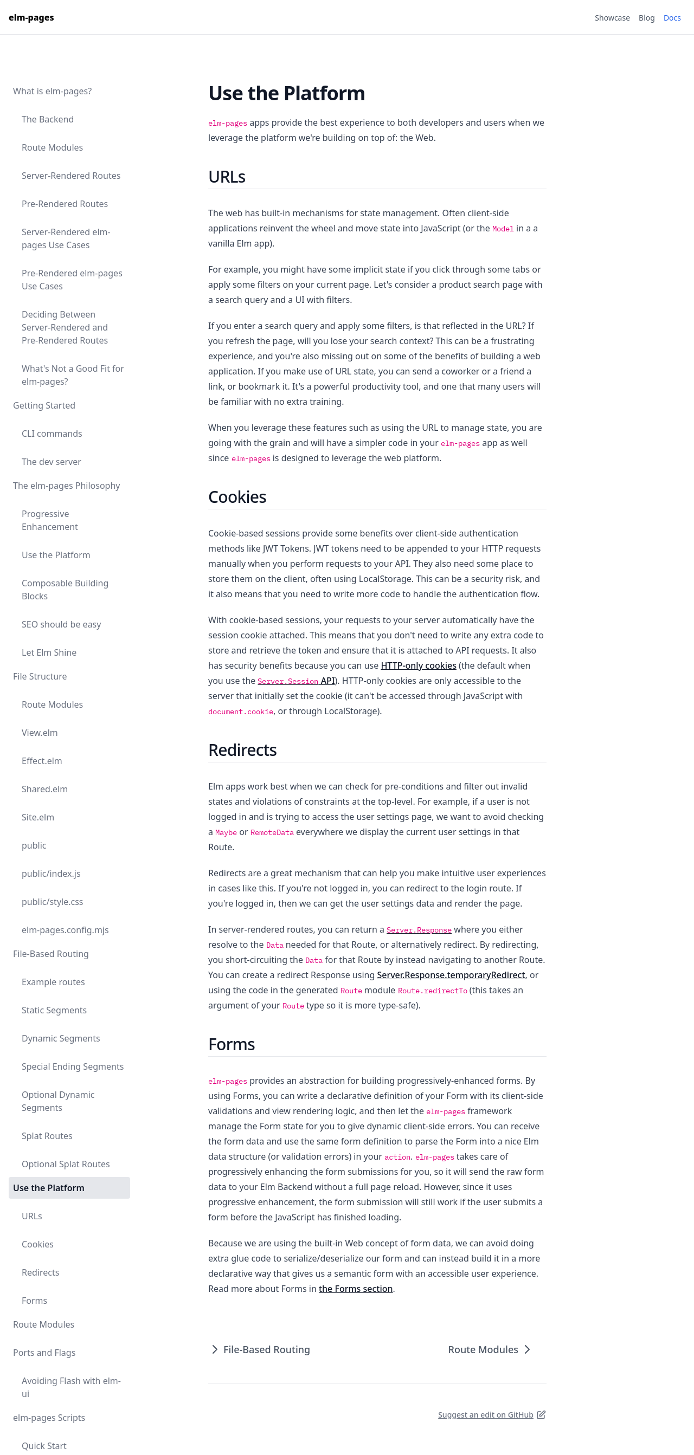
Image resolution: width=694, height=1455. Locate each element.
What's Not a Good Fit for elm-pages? (73, 375)
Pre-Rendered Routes (65, 204)
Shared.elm (45, 789)
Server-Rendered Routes (71, 176)
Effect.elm (42, 761)
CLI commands (52, 433)
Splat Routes (47, 1136)
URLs (32, 1216)
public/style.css (52, 902)
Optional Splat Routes (66, 1164)
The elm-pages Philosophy (66, 486)
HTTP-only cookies (419, 665)
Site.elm (38, 817)
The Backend (48, 119)
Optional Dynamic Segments (58, 1101)
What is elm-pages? (52, 91)
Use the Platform (56, 555)
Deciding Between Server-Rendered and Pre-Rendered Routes (65, 327)
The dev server (51, 462)
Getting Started (44, 405)
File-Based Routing (51, 954)
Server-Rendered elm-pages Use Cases (66, 238)
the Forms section (356, 1289)
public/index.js (51, 874)
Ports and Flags (44, 1353)
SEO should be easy (61, 624)
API (296, 681)
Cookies (38, 1244)
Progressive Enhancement (50, 520)
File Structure (40, 676)
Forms (34, 1301)
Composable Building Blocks (65, 589)
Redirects (40, 1272)
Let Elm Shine (49, 652)
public (34, 845)
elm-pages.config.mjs (65, 930)
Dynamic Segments (61, 1038)
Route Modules (52, 147)
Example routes (53, 982)
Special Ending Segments (73, 1066)
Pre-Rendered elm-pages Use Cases (72, 279)
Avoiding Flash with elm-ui (71, 1387)
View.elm (40, 733)
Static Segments (54, 1010)
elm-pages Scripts (49, 1418)
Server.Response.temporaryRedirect (451, 975)
